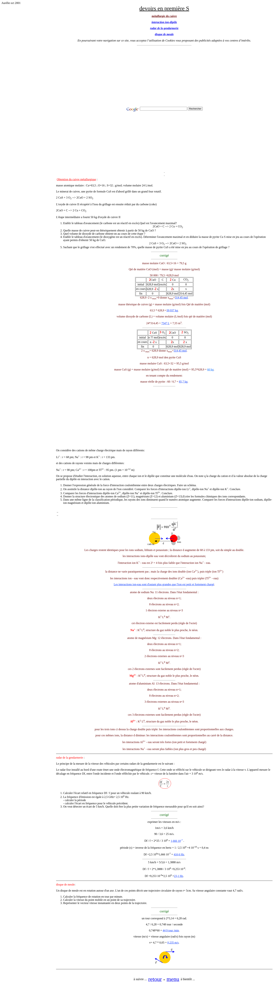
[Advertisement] (164, 77)
